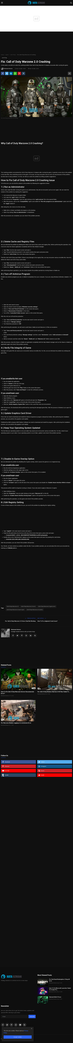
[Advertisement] (37, 43)
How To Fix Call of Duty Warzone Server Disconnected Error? (17, 692)
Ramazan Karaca (16, 629)
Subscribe (32, 1016)
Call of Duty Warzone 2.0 (13, 606)
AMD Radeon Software (22, 422)
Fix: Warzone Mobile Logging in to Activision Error (16, 723)
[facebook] (3, 1025)
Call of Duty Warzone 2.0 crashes (35, 609)
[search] (71, 3)
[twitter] (7, 1025)
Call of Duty (13, 54)
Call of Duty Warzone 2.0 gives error (46, 606)
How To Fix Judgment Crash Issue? (48, 621)
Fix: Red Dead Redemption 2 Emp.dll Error (59, 980)
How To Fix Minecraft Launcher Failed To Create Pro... (60, 988)
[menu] (2, 3)
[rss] (24, 1025)
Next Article (42, 618)
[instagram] (16, 1025)
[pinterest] (11, 1025)
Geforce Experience (31, 416)
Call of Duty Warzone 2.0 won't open (15, 609)
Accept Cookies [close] (18, 1037)
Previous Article (30, 618)
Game (7, 54)
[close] (31, 1028)
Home (2, 54)
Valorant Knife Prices (55, 997)
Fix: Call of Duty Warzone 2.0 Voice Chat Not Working (20, 621)
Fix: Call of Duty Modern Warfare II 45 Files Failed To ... (54, 691)
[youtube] (20, 1025)
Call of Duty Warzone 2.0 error (28, 606)
